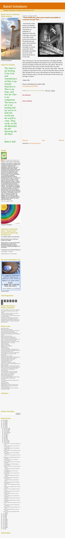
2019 (4, 515)
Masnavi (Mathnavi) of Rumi (7, 374)
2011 (4, 524)
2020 (4, 513)
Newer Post (25, 140)
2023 (4, 424)
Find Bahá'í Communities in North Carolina (10, 357)
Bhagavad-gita (4, 347)
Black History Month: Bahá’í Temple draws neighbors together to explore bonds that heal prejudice (10, 321)
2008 (4, 528)
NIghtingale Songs (5, 383)
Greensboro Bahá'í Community (8, 359)
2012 (4, 523)
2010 (4, 526)
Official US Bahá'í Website (7, 355)
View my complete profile (7, 201)
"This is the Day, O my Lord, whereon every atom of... (10, 460)
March (5, 439)
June (5, 436)
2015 (4, 519)
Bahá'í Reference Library (6, 336)
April (5, 438)
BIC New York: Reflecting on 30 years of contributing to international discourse (10, 318)
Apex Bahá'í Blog (5, 328)
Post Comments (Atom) (35, 143)
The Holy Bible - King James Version (9, 372)
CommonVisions (4, 382)
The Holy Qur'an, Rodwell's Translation (9, 368)
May (5, 437)
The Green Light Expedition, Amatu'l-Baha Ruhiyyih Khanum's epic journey (10, 377)
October (5, 431)
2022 (4, 425)
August (5, 433)
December (6, 428)
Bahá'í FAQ (3, 354)
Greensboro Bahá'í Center (7, 360)
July (5, 434)
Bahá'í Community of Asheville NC (8, 340)
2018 (4, 516)
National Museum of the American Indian (10, 365)
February (6, 441)
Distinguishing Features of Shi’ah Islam (9, 384)
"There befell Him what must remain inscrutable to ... (10, 471)
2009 (4, 527)
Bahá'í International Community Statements (10, 367)
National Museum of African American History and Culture (9, 386)
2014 (4, 520)
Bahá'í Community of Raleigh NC (8, 337)
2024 (4, 423)
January (5, 442)
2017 (4, 517)
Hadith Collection (5, 343)
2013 (4, 522)
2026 (4, 420)
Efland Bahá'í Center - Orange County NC (10, 341)
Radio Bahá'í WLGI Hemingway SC (9, 338)
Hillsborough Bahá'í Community (8, 342)
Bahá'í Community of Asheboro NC (11, 160)
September (6, 432)
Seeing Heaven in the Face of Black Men (10, 352)
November (6, 429)
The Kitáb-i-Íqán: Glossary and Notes (9, 371)
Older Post (61, 140)
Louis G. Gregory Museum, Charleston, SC (10, 339)
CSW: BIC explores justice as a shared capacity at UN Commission (9, 314)
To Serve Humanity (5, 348)
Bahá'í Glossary (4, 370)
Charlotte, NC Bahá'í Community (8, 362)
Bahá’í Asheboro (15, 6)
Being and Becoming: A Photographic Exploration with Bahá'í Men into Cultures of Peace (10, 333)
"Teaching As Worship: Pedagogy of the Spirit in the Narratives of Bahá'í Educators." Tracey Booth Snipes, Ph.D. (10, 350)
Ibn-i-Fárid (3, 379)
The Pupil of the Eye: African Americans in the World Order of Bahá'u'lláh (10, 331)
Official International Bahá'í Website (9, 358)
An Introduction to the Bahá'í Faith (8, 353)
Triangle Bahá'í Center (6, 361)
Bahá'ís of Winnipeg (5, 344)
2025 (4, 421)
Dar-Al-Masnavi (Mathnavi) (7, 375)
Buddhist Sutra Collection (6, 346)
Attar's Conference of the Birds (8, 373)
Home (43, 140)
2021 (4, 427)
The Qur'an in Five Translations (8, 369)
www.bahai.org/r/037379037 (30, 86)
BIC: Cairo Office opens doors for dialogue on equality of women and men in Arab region (10, 311)
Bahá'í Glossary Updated (6, 329)
